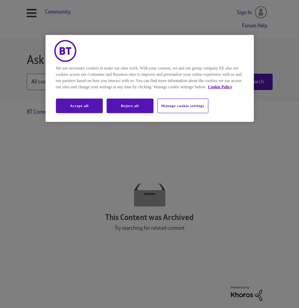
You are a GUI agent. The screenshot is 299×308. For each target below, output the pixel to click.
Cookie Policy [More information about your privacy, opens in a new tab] (220, 86)
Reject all (130, 105)
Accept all (79, 105)
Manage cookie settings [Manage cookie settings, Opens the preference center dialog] (183, 105)
